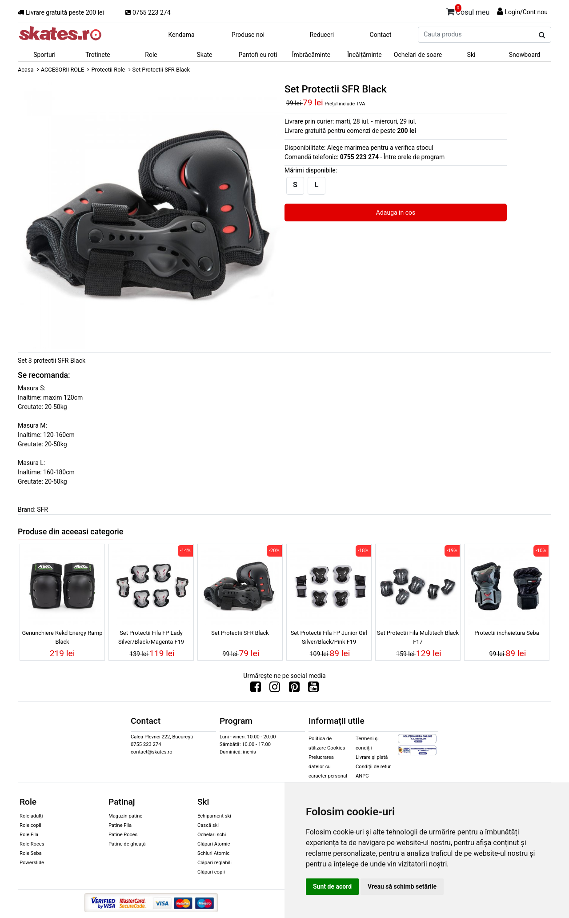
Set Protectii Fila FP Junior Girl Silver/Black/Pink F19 (329, 637)
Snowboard (525, 54)
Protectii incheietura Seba (506, 632)
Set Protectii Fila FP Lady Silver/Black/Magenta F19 (151, 637)
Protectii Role (108, 69)
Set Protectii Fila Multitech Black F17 (418, 637)
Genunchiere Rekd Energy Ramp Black (62, 637)
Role (151, 54)
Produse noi (248, 34)
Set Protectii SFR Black (240, 632)
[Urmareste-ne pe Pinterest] (294, 689)
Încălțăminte (364, 54)
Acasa (26, 69)
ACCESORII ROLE (62, 69)
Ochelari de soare (418, 54)
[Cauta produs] (542, 35)
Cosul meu (468, 10)
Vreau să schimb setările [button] (402, 886)
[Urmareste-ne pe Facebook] (255, 689)
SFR (42, 509)
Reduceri (322, 34)
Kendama (181, 34)
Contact (381, 34)
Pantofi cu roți (258, 54)
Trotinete (97, 54)
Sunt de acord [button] (332, 886)
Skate (204, 54)
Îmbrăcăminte (311, 54)
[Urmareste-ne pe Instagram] (275, 689)
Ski (471, 54)
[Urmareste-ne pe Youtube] (313, 689)
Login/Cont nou (526, 12)
